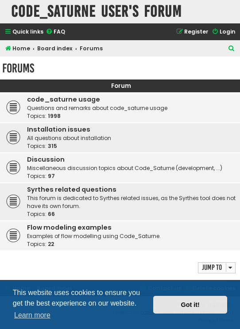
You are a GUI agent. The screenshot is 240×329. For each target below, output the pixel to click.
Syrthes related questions (71, 189)
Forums (18, 68)
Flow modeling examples (69, 227)
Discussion (46, 159)
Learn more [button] (32, 315)
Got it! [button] (190, 304)
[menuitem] (55, 32)
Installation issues (58, 129)
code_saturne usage (63, 99)
